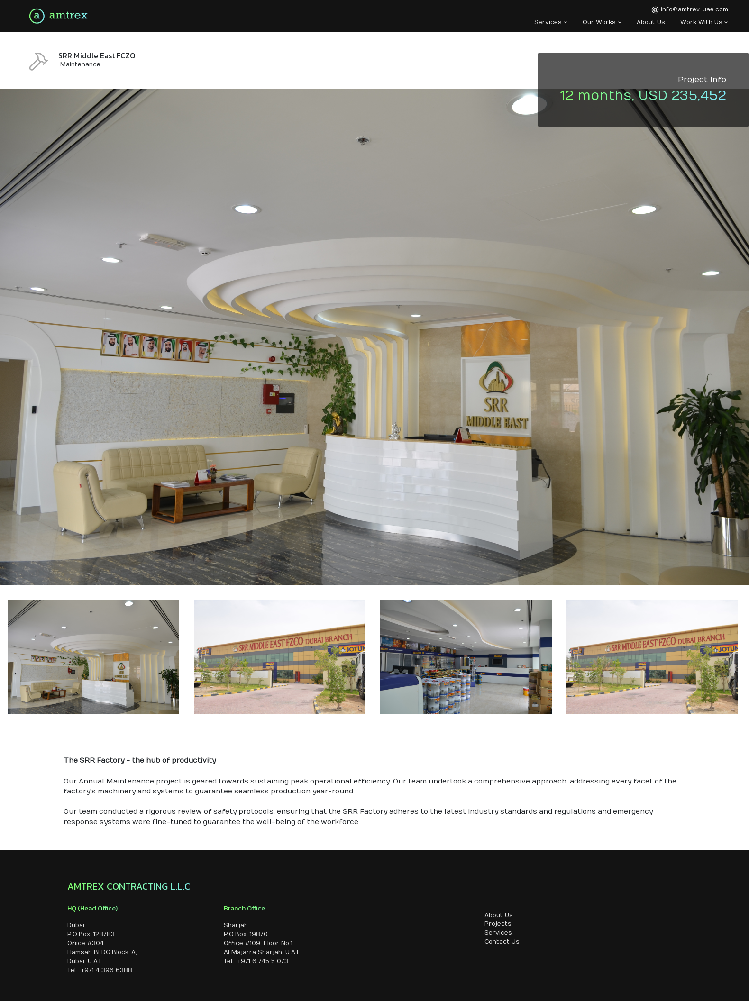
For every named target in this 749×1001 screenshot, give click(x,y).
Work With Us (704, 22)
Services (550, 22)
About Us (651, 22)
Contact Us (502, 941)
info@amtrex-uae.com (689, 10)
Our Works (602, 22)
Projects (498, 923)
